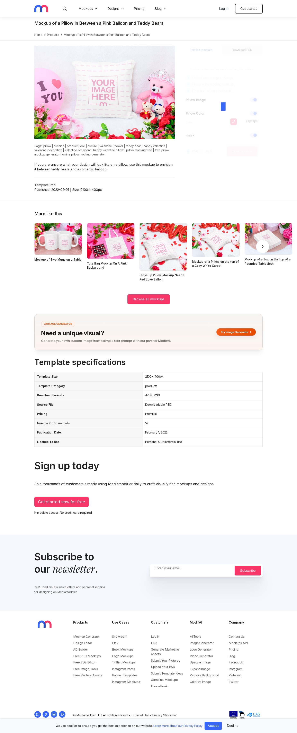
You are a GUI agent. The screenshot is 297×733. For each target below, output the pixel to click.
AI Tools (195, 636)
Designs (113, 9)
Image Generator (202, 643)
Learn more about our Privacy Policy (177, 725)
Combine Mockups (164, 680)
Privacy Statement (164, 715)
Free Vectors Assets (87, 675)
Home (38, 34)
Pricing (139, 9)
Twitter (234, 682)
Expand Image (200, 669)
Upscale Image (200, 662)
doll (82, 146)
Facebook (236, 662)
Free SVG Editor (84, 662)
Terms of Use (140, 715)
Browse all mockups (148, 299)
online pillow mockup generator (83, 154)
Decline (232, 726)
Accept (213, 726)
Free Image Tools (85, 669)
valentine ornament (78, 150)
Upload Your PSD (163, 667)
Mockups (86, 9)
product (72, 146)
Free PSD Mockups (87, 656)
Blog (158, 9)
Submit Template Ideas (167, 673)
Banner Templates (125, 675)
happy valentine (154, 146)
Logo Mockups (123, 656)
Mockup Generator (86, 636)
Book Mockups (123, 649)
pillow (47, 146)
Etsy (115, 643)
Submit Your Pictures (165, 660)
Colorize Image (200, 682)
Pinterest (235, 675)
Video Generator (201, 656)
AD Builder (80, 649)
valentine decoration (48, 150)
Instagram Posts (123, 669)
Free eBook (159, 686)
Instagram (236, 669)
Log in (223, 9)
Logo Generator (201, 649)
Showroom (119, 636)
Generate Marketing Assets (165, 651)
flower (119, 146)
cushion (59, 146)
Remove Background (204, 675)
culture (92, 146)
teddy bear (133, 146)
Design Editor (82, 643)
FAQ (154, 643)
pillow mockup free (139, 150)
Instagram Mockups (126, 682)
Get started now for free (61, 501)
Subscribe (248, 571)
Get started (248, 9)
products (53, 34)
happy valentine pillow (108, 150)
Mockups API (238, 643)
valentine (106, 146)
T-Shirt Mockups (124, 662)
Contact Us (237, 636)
